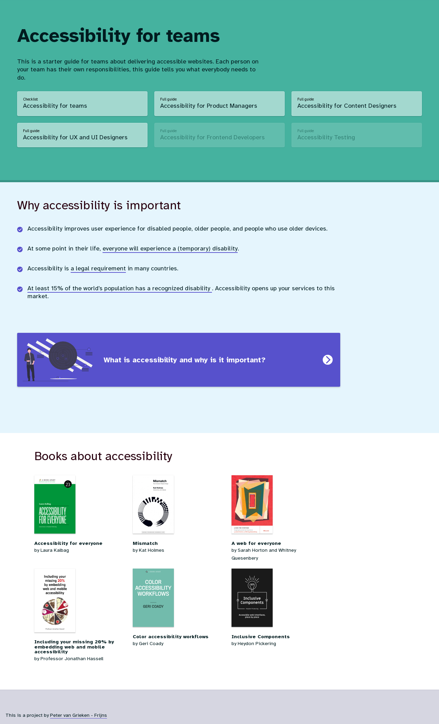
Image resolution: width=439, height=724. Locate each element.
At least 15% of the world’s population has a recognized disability (119, 288)
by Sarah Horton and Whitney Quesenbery (277, 545)
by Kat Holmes (178, 541)
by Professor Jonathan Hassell (80, 645)
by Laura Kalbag (80, 541)
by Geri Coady (178, 634)
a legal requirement (98, 268)
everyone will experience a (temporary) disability (170, 248)
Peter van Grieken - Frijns (78, 715)
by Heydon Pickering (277, 634)
